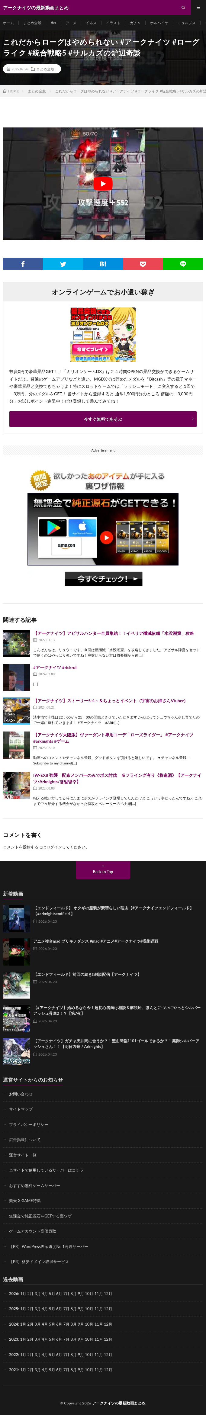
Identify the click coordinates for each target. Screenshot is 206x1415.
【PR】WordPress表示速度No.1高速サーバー (48, 1246)
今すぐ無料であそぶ (103, 419)
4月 (45, 1293)
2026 (13, 1293)
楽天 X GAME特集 (25, 1200)
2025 (13, 1308)
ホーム (8, 23)
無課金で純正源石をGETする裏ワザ (40, 1216)
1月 (23, 1293)
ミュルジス (187, 23)
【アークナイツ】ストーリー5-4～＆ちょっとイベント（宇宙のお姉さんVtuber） (110, 700)
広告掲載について (24, 1139)
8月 (74, 1308)
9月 (81, 1308)
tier (53, 23)
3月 (37, 1293)
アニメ (71, 23)
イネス (91, 23)
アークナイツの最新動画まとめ (118, 1403)
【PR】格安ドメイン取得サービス (39, 1261)
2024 (13, 1324)
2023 (13, 1339)
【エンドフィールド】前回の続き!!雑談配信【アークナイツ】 (87, 974)
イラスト (113, 23)
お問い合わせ (21, 1094)
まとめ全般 (32, 23)
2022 (13, 1354)
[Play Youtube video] (103, 183)
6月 (59, 1308)
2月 (30, 1293)
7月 (66, 1308)
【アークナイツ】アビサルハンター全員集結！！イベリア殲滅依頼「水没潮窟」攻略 (113, 633)
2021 (13, 1369)
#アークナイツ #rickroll (55, 667)
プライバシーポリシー (28, 1124)
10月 (89, 1308)
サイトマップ (21, 1109)
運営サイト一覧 (23, 1155)
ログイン (54, 846)
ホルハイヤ (159, 23)
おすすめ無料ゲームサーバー (34, 1185)
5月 (52, 1308)
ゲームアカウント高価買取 (32, 1231)
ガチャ (135, 23)
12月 (108, 1308)
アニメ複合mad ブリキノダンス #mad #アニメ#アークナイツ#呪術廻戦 (95, 941)
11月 (99, 1308)
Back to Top (103, 871)
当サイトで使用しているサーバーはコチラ (46, 1170)
